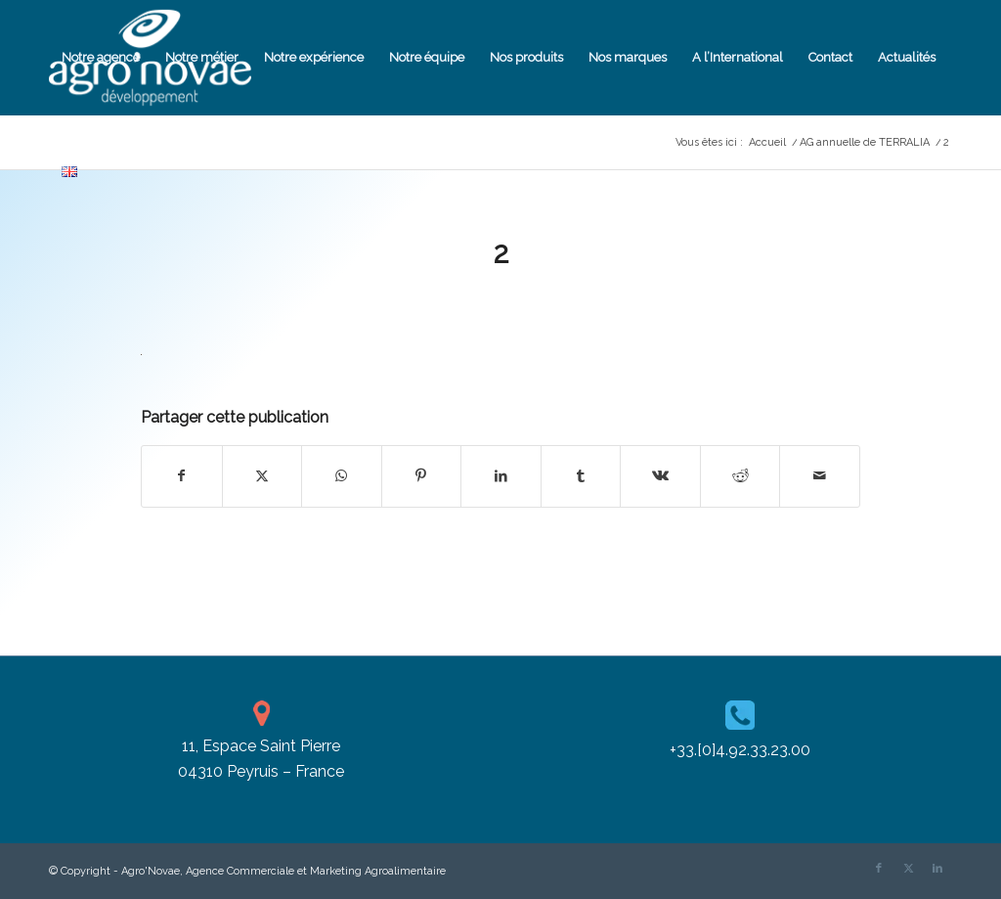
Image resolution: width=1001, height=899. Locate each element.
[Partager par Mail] (819, 476)
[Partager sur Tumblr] (581, 476)
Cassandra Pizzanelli (565, 295)
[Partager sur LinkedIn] (501, 476)
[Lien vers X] (908, 868)
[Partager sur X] (262, 476)
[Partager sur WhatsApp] (341, 476)
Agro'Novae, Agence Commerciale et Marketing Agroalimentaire (283, 871)
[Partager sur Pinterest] (421, 476)
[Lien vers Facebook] (878, 868)
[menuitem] (100, 57)
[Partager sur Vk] (660, 476)
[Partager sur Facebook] (182, 476)
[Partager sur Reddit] (740, 476)
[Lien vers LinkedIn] (937, 868)
